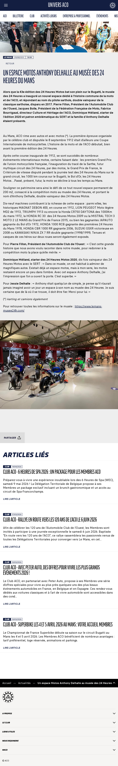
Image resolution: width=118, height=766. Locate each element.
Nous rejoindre (59, 740)
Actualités (24, 683)
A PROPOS (59, 713)
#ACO (59, 750)
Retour (8, 63)
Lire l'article (11, 499)
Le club (59, 722)
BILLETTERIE (18, 16)
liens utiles (59, 731)
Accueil (6, 683)
